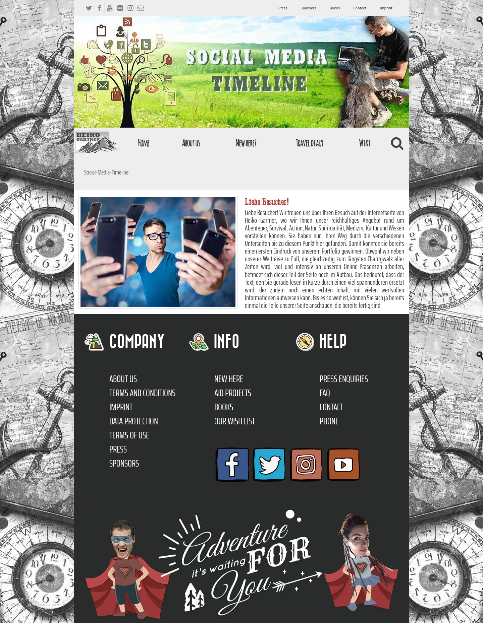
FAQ (325, 393)
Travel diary (309, 143)
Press (282, 7)
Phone (329, 421)
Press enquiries (344, 379)
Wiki (364, 143)
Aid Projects (232, 393)
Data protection (133, 421)
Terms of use (129, 435)
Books (335, 7)
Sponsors (308, 7)
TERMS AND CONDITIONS (142, 393)
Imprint (386, 7)
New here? (245, 143)
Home (143, 143)
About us (191, 143)
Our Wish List (234, 421)
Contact (359, 7)
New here (228, 379)
